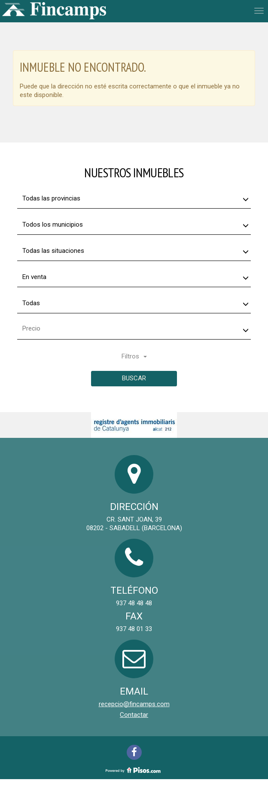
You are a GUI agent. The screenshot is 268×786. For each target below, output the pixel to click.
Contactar (134, 715)
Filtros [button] (134, 356)
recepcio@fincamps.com (134, 704)
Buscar (134, 378)
